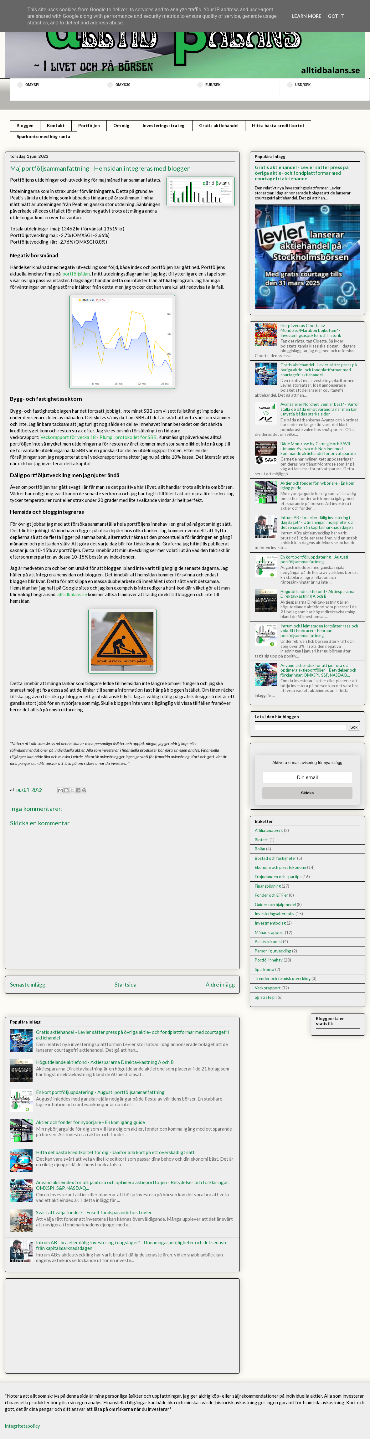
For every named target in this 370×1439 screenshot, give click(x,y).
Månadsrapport (269, 932)
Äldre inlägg (220, 984)
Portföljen (89, 125)
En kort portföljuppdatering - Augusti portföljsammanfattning (100, 1092)
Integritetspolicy (22, 1426)
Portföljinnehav (269, 959)
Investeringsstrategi (164, 125)
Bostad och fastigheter (275, 858)
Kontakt (56, 125)
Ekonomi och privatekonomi (280, 867)
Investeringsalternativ (275, 913)
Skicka (307, 793)
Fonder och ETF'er (271, 895)
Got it (336, 16)
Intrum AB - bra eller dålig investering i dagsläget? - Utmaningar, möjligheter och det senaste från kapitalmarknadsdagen (317, 522)
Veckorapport (267, 987)
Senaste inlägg (27, 984)
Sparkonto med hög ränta (43, 136)
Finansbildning (268, 886)
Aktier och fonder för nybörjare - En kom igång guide (90, 1122)
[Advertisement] (122, 1325)
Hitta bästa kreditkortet (278, 125)
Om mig (121, 125)
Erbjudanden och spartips (278, 876)
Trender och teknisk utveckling (283, 978)
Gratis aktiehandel (219, 125)
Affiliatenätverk (269, 830)
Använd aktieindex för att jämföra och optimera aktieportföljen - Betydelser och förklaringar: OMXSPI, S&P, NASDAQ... (318, 670)
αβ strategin (266, 997)
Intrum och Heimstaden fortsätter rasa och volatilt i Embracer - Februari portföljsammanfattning (319, 630)
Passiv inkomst (268, 941)
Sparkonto (264, 969)
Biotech (262, 839)
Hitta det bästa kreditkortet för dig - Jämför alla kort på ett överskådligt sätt (115, 1152)
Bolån (260, 848)
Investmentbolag (270, 923)
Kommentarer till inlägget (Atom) (140, 1007)
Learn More (306, 16)
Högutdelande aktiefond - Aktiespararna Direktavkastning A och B (105, 1062)
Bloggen (25, 125)
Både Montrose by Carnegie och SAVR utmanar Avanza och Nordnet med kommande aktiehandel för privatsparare (318, 448)
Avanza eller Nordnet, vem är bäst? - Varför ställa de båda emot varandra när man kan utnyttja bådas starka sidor (319, 409)
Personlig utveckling (273, 950)
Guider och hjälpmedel (275, 904)
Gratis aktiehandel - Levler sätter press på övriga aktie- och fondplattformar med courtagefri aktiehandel (302, 172)
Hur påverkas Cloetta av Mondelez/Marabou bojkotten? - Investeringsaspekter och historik (310, 330)
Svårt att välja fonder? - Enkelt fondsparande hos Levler (94, 1212)
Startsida (125, 984)
